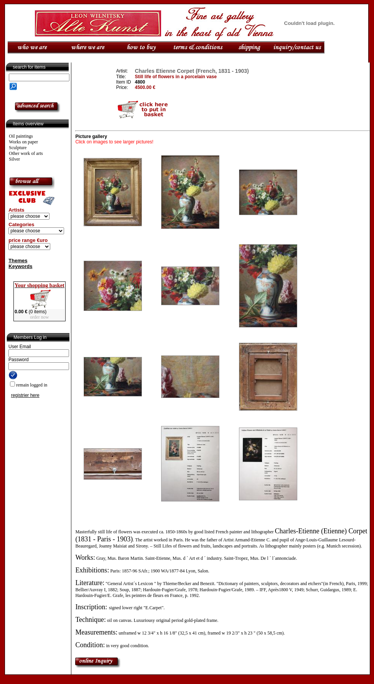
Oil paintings (21, 136)
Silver (14, 159)
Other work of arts (26, 153)
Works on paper (23, 142)
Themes (17, 260)
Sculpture (17, 147)
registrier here (25, 395)
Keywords (20, 266)
